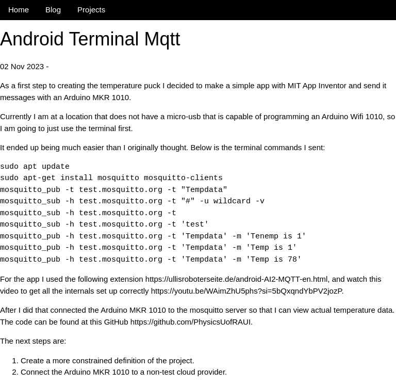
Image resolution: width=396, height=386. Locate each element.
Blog (53, 9)
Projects (91, 9)
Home (18, 9)
